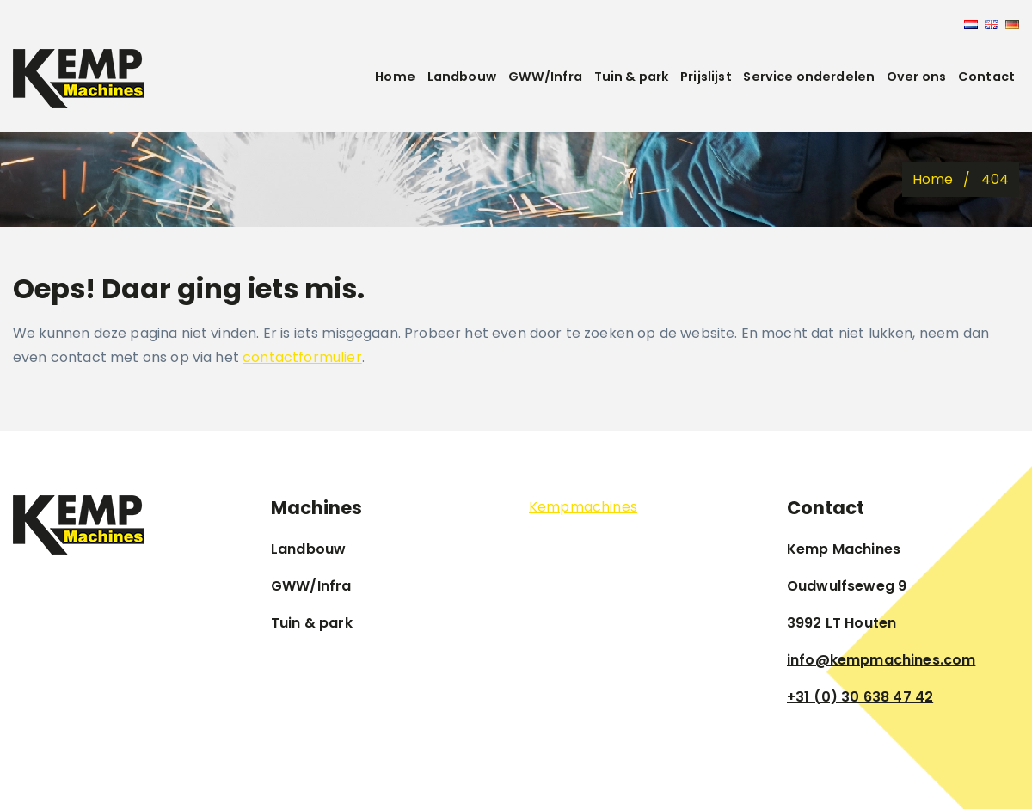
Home (395, 76)
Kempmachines (583, 507)
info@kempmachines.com (881, 660)
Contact (986, 76)
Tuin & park (631, 76)
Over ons (916, 76)
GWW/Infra (545, 76)
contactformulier (302, 357)
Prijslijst (706, 76)
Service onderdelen (809, 76)
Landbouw (461, 76)
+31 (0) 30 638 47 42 (860, 697)
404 (995, 179)
